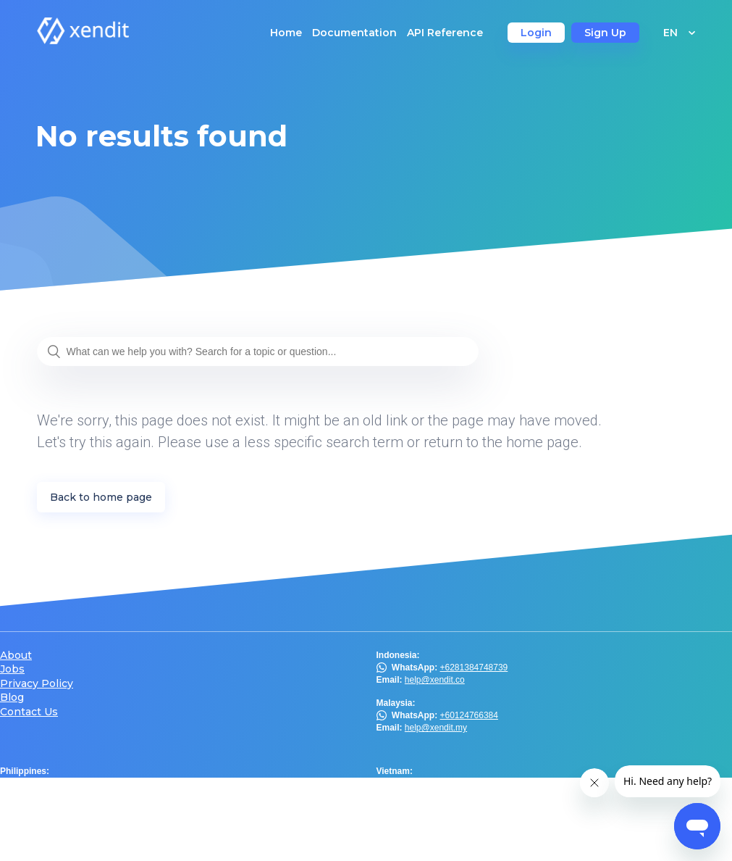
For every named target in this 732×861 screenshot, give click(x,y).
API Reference (445, 32)
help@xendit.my (436, 728)
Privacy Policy (36, 684)
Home (286, 32)
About (16, 655)
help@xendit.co (435, 680)
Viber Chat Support (79, 783)
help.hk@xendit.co (440, 819)
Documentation (354, 32)
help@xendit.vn (435, 783)
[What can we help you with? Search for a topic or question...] (258, 351)
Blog (12, 697)
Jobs (12, 669)
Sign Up (605, 32)
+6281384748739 (474, 667)
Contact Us (29, 712)
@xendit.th (44, 831)
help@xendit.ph (58, 796)
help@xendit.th (57, 844)
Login (536, 32)
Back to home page (101, 497)
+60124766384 (469, 715)
